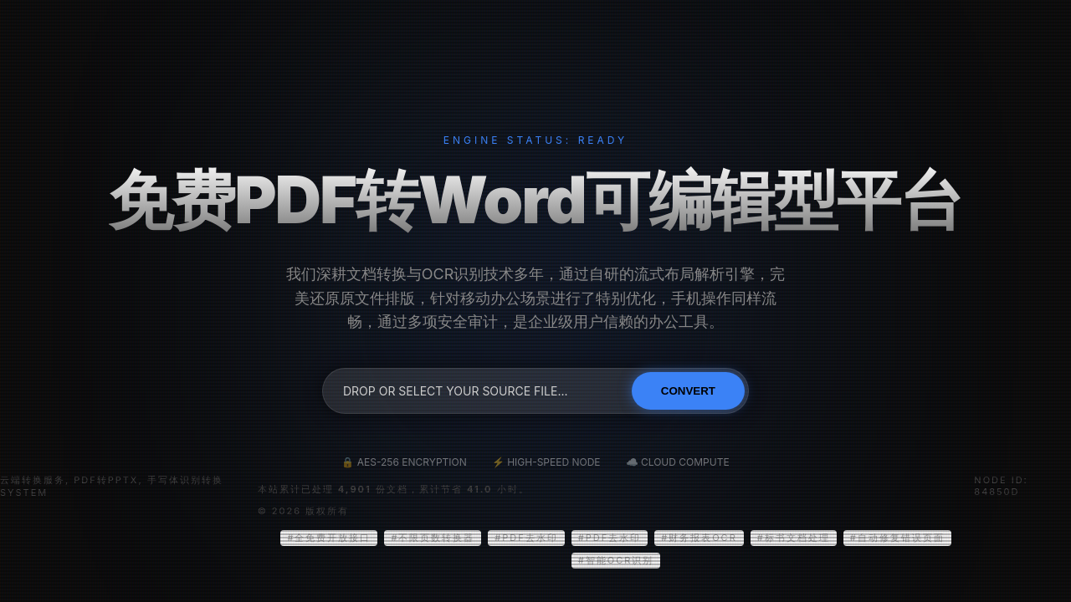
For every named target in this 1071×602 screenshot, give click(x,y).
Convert (688, 391)
